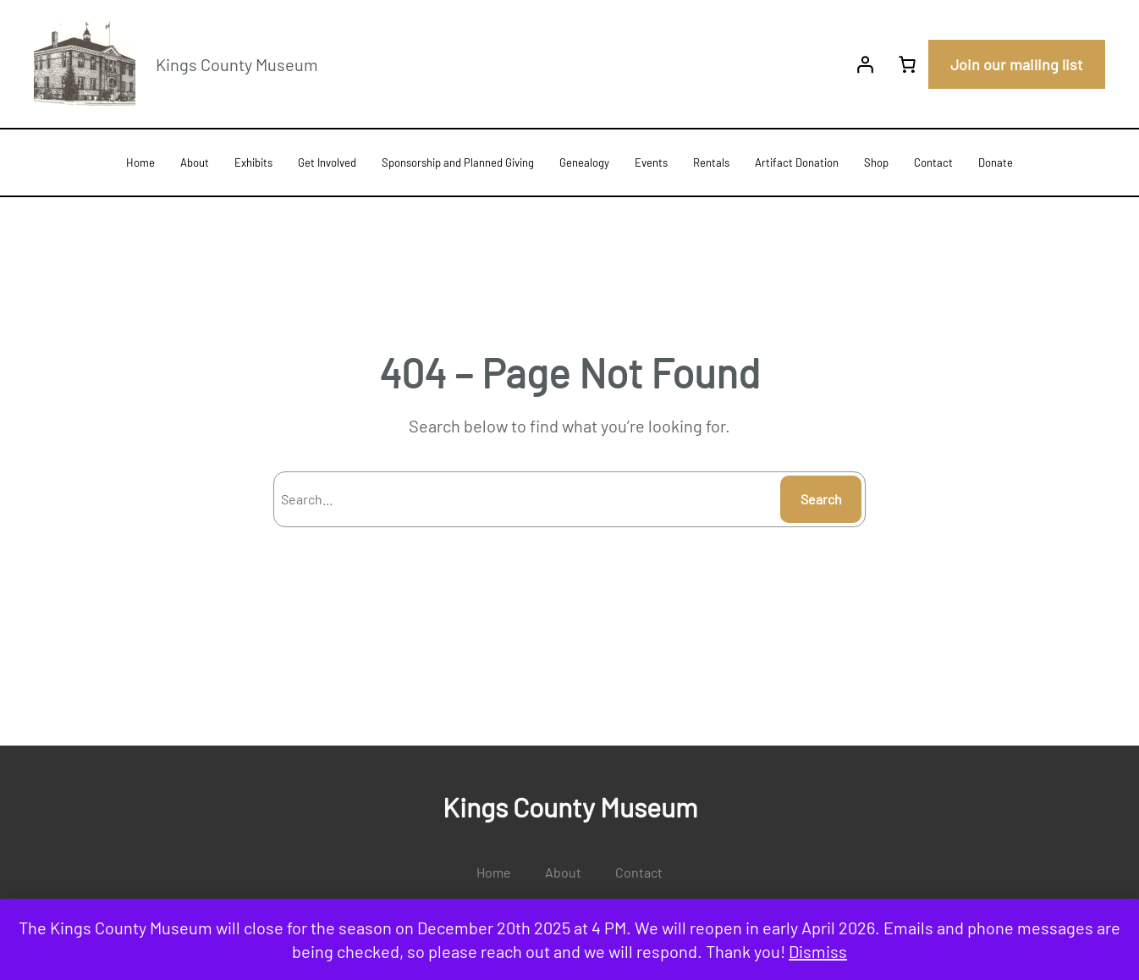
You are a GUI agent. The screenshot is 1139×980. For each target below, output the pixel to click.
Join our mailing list (1016, 64)
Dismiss (818, 951)
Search (821, 499)
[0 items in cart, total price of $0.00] (907, 64)
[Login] (865, 64)
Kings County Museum (237, 64)
